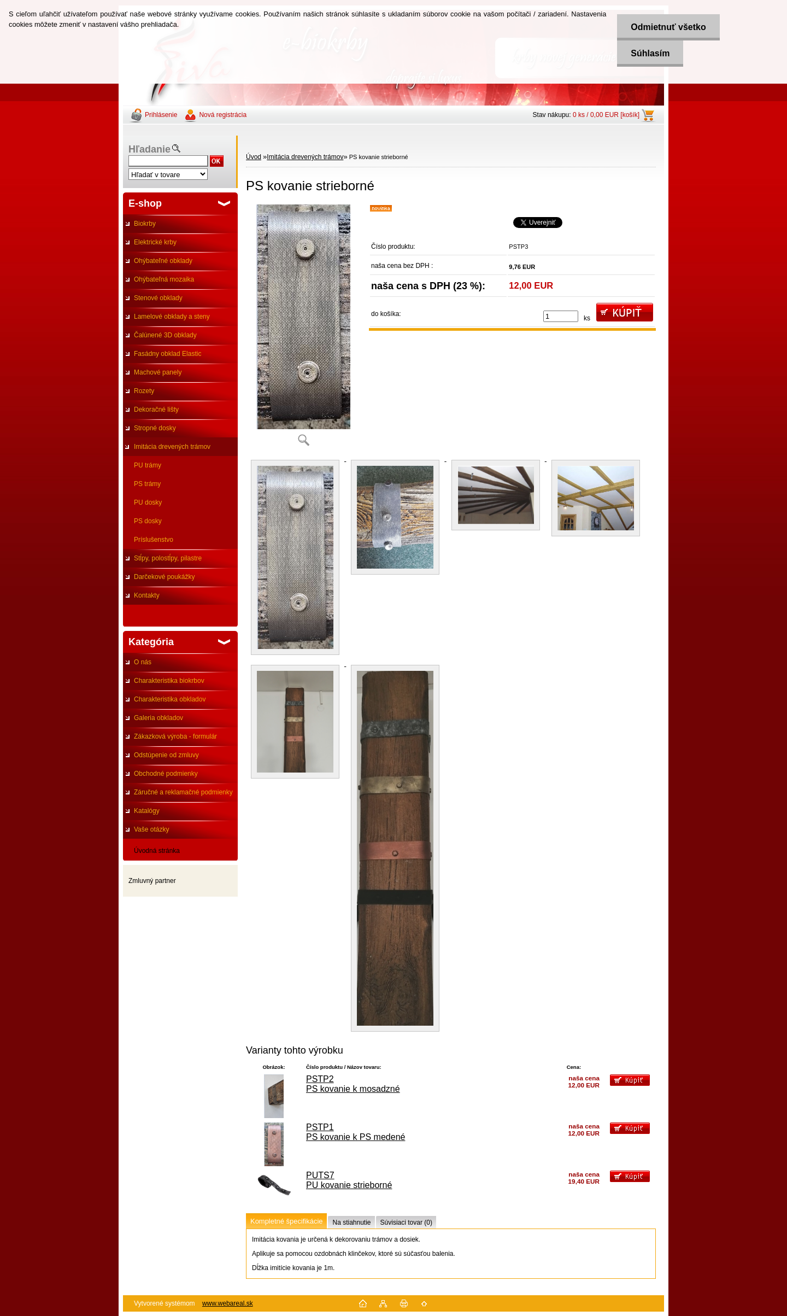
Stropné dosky (155, 428)
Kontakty (147, 595)
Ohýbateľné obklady (163, 261)
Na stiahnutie (351, 1222)
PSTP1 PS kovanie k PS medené (355, 1132)
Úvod (253, 157)
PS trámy (147, 484)
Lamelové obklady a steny (172, 316)
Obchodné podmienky (166, 773)
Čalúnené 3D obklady (165, 335)
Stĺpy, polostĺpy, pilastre (168, 558)
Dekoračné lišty (156, 409)
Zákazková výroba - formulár (175, 736)
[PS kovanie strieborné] (303, 328)
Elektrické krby (155, 242)
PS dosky (148, 521)
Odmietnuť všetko (668, 27)
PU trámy (147, 465)
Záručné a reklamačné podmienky (183, 792)
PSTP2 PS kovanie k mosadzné (353, 1083)
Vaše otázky (151, 829)
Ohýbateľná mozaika (164, 279)
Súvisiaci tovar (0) (406, 1222)
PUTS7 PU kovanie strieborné (349, 1180)
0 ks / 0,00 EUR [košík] (606, 115)
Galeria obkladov (158, 718)
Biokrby (145, 223)
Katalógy (147, 811)
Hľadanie (149, 149)
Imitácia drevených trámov (172, 447)
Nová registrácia (222, 115)
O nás (142, 662)
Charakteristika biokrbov (169, 681)
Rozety (144, 391)
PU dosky (148, 502)
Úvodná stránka (157, 851)
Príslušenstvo (153, 539)
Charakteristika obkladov (169, 699)
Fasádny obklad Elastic (167, 354)
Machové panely (157, 372)
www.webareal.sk (227, 1303)
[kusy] (560, 316)
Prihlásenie (161, 115)
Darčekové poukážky (164, 577)
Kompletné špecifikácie (286, 1221)
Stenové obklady (158, 298)
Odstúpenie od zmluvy (166, 755)
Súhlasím (650, 53)
